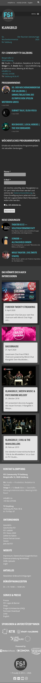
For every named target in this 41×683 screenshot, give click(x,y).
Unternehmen (11, 519)
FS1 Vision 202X (9, 533)
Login (5, 564)
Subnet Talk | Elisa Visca (24, 110)
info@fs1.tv (11, 3)
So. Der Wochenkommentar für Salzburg (11, 39)
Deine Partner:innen (11, 538)
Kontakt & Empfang (14, 469)
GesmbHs (7, 525)
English (30, 3)
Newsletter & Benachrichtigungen (17, 576)
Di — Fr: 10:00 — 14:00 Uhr (14, 587)
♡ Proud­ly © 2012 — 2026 (20, 673)
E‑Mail (7, 179)
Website (7, 550)
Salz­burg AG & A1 (12, 76)
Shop (5, 606)
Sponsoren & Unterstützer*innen (20, 624)
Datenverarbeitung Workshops (16, 558)
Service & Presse (12, 595)
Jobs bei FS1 (8, 543)
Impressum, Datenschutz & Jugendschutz (20, 556)
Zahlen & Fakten (10, 536)
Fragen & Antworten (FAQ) (14, 608)
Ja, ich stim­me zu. (12, 205)
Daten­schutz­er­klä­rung (23, 193)
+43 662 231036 (21, 3)
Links (5, 613)
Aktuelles (8, 570)
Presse (6, 600)
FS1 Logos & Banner (11, 603)
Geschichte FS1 (9, 528)
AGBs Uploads (9, 561)
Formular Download (11, 611)
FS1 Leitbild (8, 530)
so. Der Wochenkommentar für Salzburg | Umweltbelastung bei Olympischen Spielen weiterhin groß (21, 95)
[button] (33, 14)
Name (7, 171)
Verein (6, 541)
